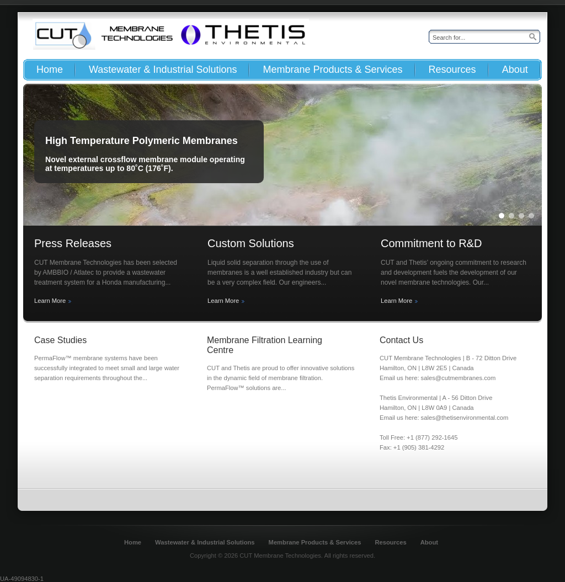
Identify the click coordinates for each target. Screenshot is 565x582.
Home (132, 542)
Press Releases (72, 243)
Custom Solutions (250, 243)
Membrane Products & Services (315, 542)
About (429, 542)
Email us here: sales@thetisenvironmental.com (444, 417)
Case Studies (60, 340)
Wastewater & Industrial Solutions (204, 542)
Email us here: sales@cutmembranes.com (437, 378)
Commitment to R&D (431, 243)
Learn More (50, 300)
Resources (390, 542)
